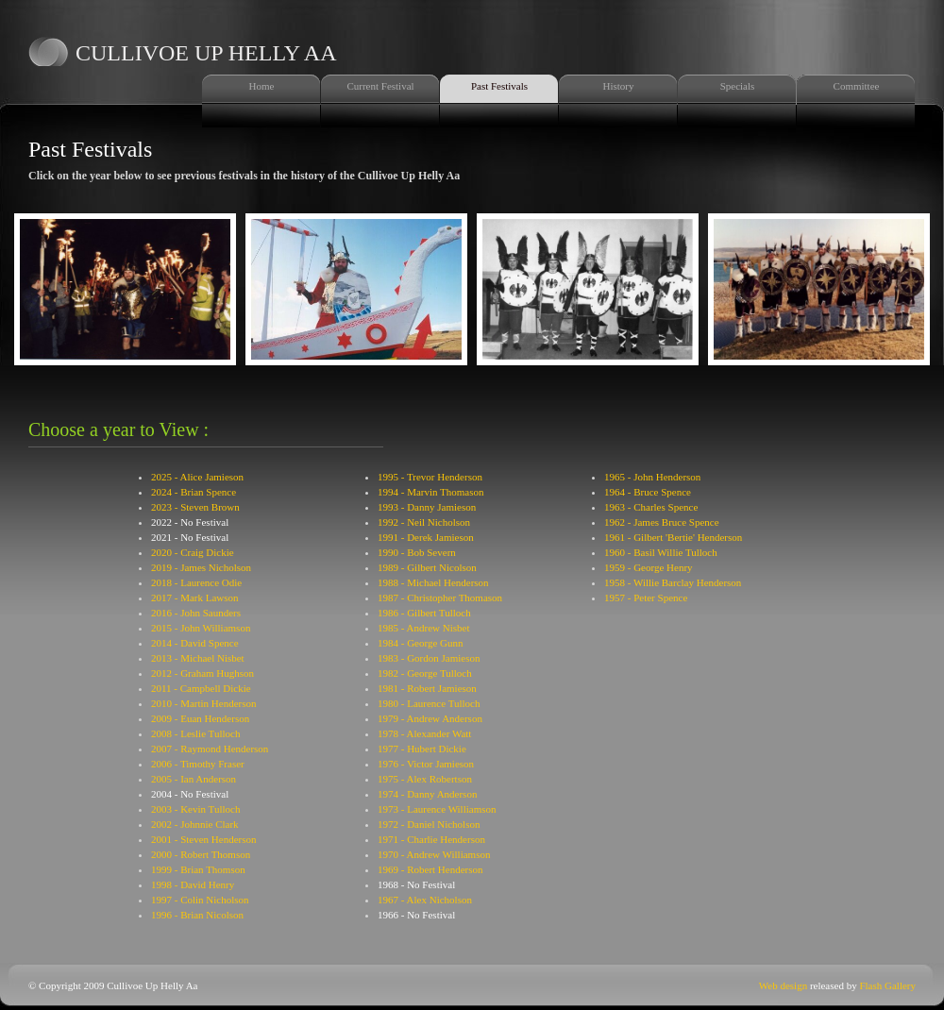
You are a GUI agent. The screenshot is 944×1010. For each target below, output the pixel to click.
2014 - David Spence (195, 642)
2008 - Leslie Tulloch (195, 733)
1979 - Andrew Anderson (430, 718)
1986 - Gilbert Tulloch (424, 612)
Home (262, 86)
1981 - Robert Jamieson (427, 688)
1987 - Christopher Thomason (440, 597)
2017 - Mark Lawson (195, 597)
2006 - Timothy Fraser (197, 763)
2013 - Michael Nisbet (197, 658)
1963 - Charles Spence (651, 507)
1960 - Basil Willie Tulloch (660, 552)
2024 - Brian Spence (193, 491)
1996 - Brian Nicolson (197, 914)
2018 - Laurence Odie (196, 582)
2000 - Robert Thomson (200, 854)
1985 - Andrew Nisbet (423, 627)
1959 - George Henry (648, 567)
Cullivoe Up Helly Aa (206, 53)
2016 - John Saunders (196, 612)
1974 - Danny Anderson (427, 794)
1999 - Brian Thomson (198, 869)
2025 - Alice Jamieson (197, 476)
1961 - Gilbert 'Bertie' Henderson (673, 537)
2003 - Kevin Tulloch (195, 809)
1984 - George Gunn (421, 642)
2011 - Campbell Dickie (201, 688)
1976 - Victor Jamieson (426, 763)
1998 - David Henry (192, 884)
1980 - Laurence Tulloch (429, 703)
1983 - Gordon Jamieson (429, 658)
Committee (857, 86)
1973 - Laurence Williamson (437, 809)
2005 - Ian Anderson (193, 778)
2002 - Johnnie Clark (195, 824)
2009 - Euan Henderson (200, 718)
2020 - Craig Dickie (192, 552)
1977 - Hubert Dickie (422, 748)
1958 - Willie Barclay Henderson (672, 582)
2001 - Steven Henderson (204, 839)
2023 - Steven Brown (195, 507)
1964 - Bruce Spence (647, 491)
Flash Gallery (887, 985)
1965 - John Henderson (652, 476)
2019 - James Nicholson (201, 567)
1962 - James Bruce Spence (661, 522)
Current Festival (379, 86)
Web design (783, 985)
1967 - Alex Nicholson (425, 899)
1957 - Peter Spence (645, 597)
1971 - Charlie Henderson (431, 839)
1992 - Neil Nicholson (424, 522)
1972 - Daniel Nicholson (429, 824)
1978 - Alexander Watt (424, 733)
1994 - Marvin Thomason (431, 491)
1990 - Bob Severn (417, 552)
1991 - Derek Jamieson (426, 537)
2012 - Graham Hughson (202, 673)
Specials (737, 86)
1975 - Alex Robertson (425, 778)
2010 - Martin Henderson (204, 703)
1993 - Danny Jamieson (427, 507)
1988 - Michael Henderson (433, 582)
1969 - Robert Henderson (430, 869)
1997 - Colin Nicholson (200, 899)
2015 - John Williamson (200, 627)
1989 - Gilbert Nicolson (427, 567)
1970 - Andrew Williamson (434, 854)
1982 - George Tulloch (425, 673)
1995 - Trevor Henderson (430, 476)
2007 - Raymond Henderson (209, 748)
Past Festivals (499, 86)
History (618, 86)
